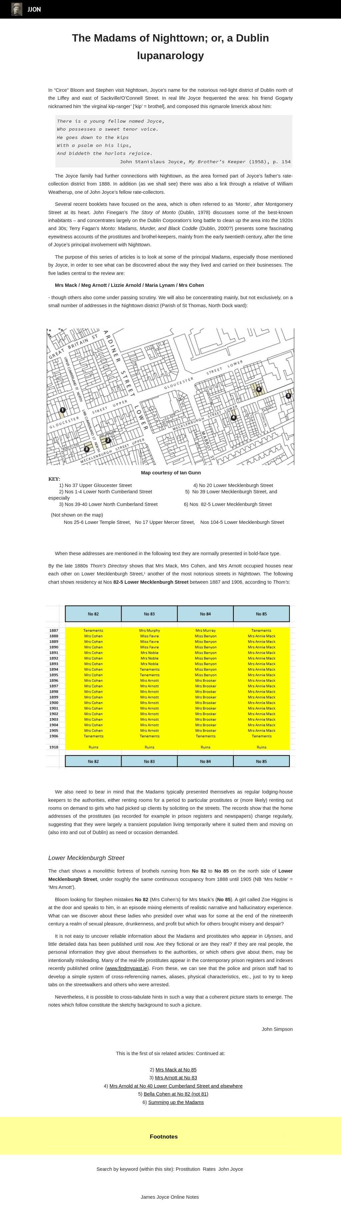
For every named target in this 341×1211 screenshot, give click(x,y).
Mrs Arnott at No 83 (176, 1077)
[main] (170, 47)
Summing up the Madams (176, 1102)
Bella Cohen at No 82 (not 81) (176, 1094)
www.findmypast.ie (127, 968)
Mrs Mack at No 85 (176, 1069)
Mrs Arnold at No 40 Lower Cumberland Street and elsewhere (176, 1086)
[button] (287, 1136)
